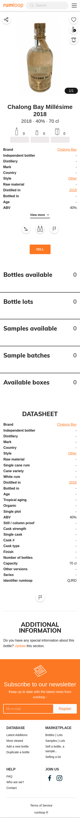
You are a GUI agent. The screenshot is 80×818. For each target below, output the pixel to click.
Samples (51, 740)
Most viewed (14, 740)
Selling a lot (53, 757)
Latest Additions (17, 735)
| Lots (59, 735)
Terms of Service (41, 805)
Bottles (50, 735)
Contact (11, 788)
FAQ (9, 776)
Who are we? (15, 782)
